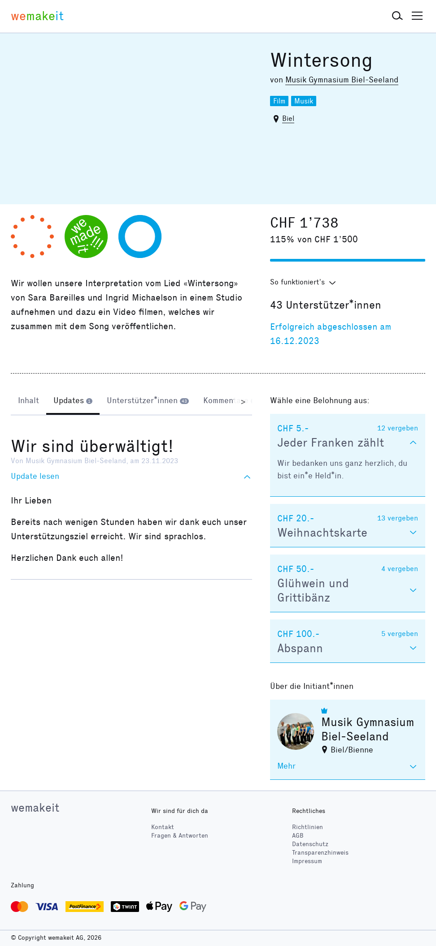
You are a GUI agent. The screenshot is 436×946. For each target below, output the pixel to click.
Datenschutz (310, 844)
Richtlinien (307, 827)
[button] (397, 16)
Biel (288, 118)
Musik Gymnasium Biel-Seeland (341, 80)
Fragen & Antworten (179, 835)
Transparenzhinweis (320, 852)
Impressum (307, 861)
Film (279, 101)
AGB (298, 835)
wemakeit (35, 807)
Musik (303, 101)
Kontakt (162, 827)
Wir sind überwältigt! (92, 446)
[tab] (28, 401)
